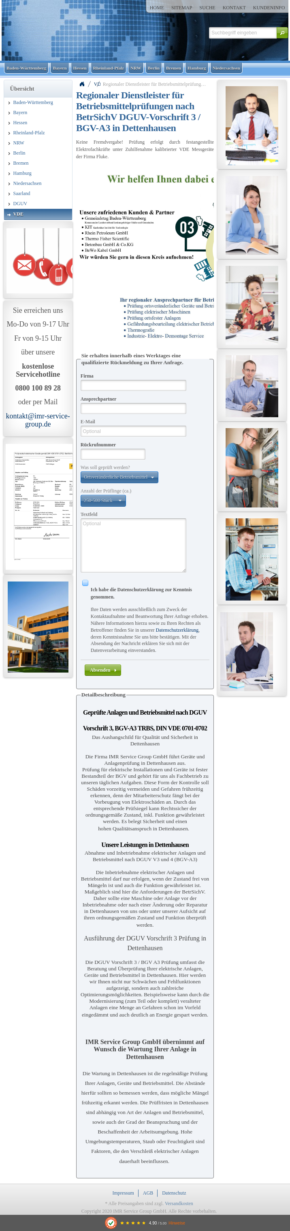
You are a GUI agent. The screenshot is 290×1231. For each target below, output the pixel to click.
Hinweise (176, 1223)
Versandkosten (179, 1203)
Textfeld (89, 514)
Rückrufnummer (98, 445)
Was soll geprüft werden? (105, 467)
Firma (87, 376)
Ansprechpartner (98, 399)
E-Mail (88, 421)
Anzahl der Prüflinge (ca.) (106, 491)
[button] (282, 32)
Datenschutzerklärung (177, 630)
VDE (97, 84)
